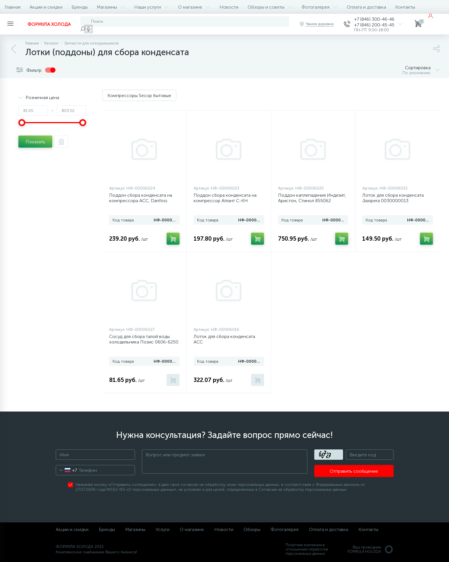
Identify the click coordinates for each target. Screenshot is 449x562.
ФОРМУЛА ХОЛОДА (49, 24)
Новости (228, 7)
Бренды (80, 7)
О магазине (194, 7)
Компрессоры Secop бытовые (139, 95)
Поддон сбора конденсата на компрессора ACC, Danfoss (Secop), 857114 (140, 200)
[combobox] (66, 470)
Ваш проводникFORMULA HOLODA (371, 549)
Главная (12, 7)
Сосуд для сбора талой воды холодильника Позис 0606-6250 (143, 339)
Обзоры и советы (270, 7)
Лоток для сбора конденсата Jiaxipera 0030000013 (393, 197)
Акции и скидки (46, 7)
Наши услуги (151, 7)
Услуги (162, 529)
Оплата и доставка (366, 7)
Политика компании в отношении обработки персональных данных (307, 549)
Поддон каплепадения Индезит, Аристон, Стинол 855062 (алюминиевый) (312, 200)
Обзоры (252, 529)
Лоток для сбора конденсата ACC (224, 339)
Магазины (111, 7)
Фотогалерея (320, 7)
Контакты (405, 7)
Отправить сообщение (354, 471)
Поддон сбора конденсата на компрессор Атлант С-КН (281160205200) (225, 200)
